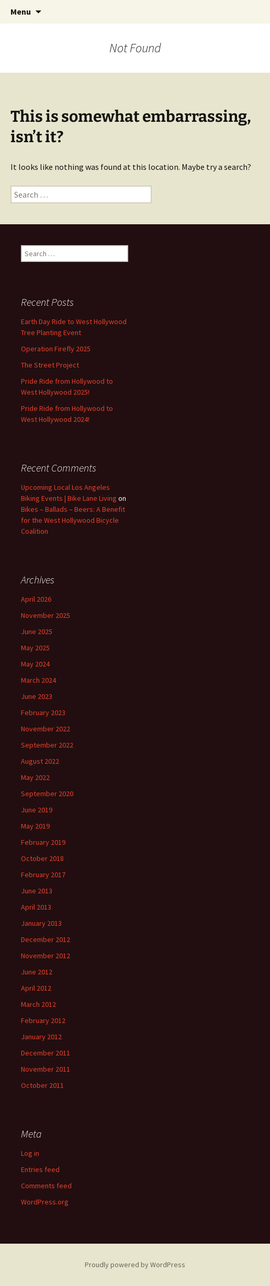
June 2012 (36, 972)
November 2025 (45, 615)
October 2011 (42, 1085)
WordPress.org (45, 1202)
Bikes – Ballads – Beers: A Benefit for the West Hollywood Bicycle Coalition (73, 520)
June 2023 (36, 696)
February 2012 (43, 1020)
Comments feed (46, 1185)
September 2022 (47, 745)
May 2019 (35, 826)
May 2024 (35, 664)
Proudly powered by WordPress (135, 1264)
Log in (30, 1153)
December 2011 (45, 1053)
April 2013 (36, 907)
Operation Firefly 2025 (56, 348)
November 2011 (45, 1069)
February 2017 (43, 874)
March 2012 (38, 1004)
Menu (20, 11)
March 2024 (38, 680)
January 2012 (41, 1036)
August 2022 (40, 761)
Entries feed (40, 1169)
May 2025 (35, 647)
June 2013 (36, 890)
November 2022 (45, 728)
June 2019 (36, 809)
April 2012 (36, 988)
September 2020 (47, 793)
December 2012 (45, 939)
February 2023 (43, 712)
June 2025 (36, 631)
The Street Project (50, 365)
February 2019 (43, 842)
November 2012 (45, 955)
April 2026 (36, 599)
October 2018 (42, 858)
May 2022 (35, 777)
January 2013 (41, 923)
